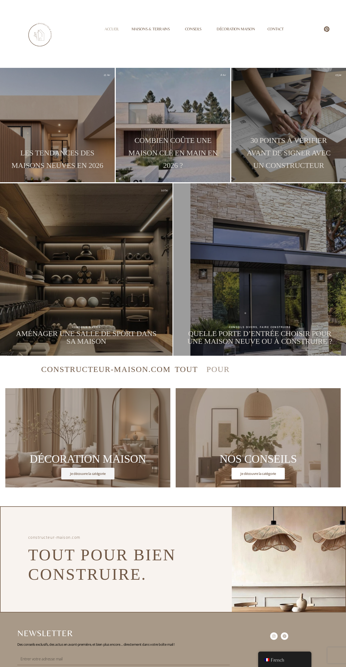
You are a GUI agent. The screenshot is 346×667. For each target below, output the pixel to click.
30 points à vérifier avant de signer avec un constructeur (289, 152)
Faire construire (275, 327)
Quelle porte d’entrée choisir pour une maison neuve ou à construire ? (259, 337)
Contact (275, 29)
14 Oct (164, 190)
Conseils (194, 29)
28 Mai (337, 190)
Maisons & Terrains (151, 29)
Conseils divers (86, 327)
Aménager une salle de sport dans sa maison (86, 337)
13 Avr (107, 74)
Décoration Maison (236, 29)
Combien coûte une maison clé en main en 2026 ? (173, 152)
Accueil (112, 29)
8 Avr (222, 74)
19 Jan (338, 74)
